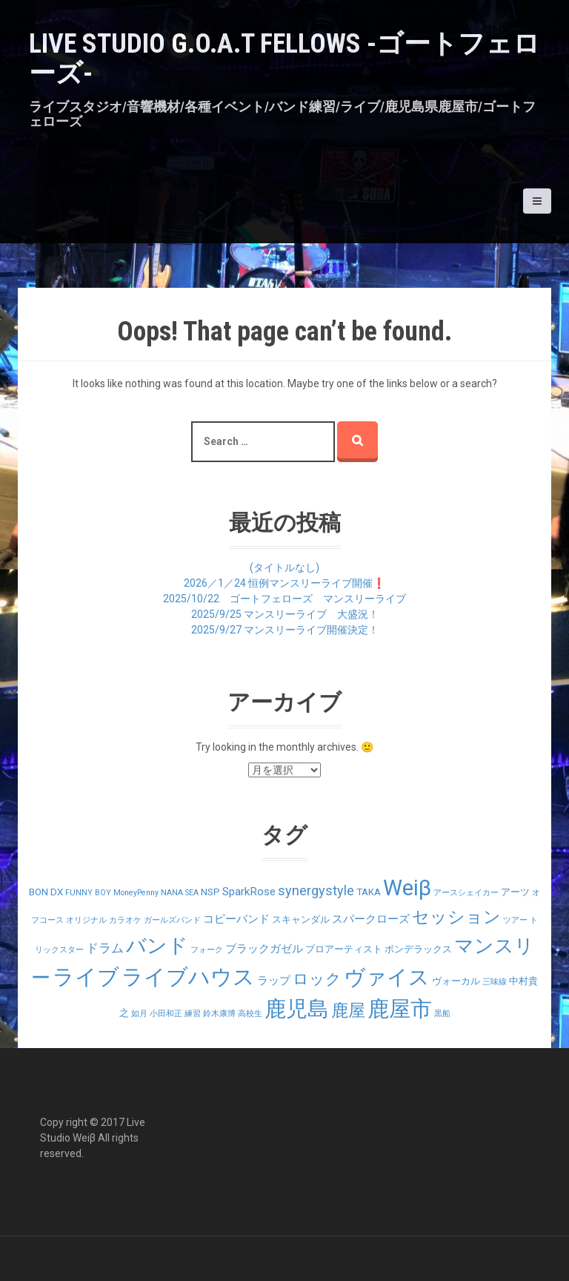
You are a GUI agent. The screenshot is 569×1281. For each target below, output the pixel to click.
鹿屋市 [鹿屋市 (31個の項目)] (399, 1008)
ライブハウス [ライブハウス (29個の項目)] (188, 976)
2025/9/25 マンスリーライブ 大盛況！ (285, 614)
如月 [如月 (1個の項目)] (139, 1013)
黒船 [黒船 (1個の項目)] (442, 1013)
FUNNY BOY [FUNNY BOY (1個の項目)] (88, 893)
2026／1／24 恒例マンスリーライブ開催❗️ (284, 583)
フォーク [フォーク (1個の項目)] (206, 950)
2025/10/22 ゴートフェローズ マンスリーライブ (284, 599)
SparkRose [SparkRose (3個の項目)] (249, 891)
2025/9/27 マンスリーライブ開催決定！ (285, 630)
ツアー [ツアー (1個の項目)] (515, 920)
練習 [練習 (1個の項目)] (192, 1013)
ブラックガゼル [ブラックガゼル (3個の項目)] (264, 948)
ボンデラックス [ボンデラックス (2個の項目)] (418, 949)
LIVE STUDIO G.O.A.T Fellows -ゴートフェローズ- (284, 58)
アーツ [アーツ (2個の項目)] (515, 892)
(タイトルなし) (284, 567)
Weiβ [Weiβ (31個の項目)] (407, 887)
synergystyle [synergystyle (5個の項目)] (316, 890)
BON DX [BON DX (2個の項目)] (46, 892)
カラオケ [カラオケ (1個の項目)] (125, 920)
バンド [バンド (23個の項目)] (157, 946)
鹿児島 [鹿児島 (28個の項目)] (296, 1009)
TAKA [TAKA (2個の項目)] (368, 892)
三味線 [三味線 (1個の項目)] (494, 982)
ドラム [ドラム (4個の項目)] (105, 948)
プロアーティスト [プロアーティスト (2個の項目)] (343, 949)
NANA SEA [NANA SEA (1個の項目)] (180, 893)
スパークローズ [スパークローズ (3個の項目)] (371, 919)
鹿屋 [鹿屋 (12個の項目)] (348, 1011)
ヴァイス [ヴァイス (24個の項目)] (387, 977)
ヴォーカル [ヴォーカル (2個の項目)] (456, 981)
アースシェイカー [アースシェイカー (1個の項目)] (466, 893)
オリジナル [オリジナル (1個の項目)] (86, 920)
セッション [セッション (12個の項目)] (456, 917)
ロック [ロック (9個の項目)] (317, 978)
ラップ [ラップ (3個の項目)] (273, 980)
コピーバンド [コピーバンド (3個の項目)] (236, 919)
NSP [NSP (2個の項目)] (210, 892)
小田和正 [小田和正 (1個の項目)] (166, 1013)
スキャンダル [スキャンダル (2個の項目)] (301, 919)
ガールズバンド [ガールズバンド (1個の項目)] (172, 920)
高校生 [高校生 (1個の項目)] (250, 1013)
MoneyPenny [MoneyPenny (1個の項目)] (136, 893)
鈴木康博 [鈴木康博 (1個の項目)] (219, 1013)
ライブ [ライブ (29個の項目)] (86, 976)
